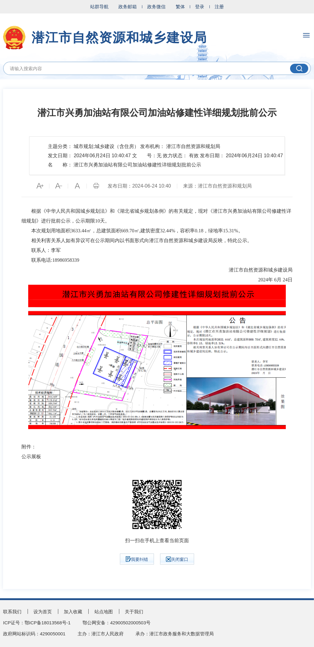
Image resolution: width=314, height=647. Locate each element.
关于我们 (134, 611)
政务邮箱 (127, 6)
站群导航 (99, 6)
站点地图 (103, 611)
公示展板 (31, 456)
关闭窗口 (177, 559)
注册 (219, 6)
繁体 (180, 6)
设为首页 (42, 611)
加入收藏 (73, 611)
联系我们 (12, 611)
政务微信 (156, 6)
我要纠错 (137, 559)
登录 (199, 6)
